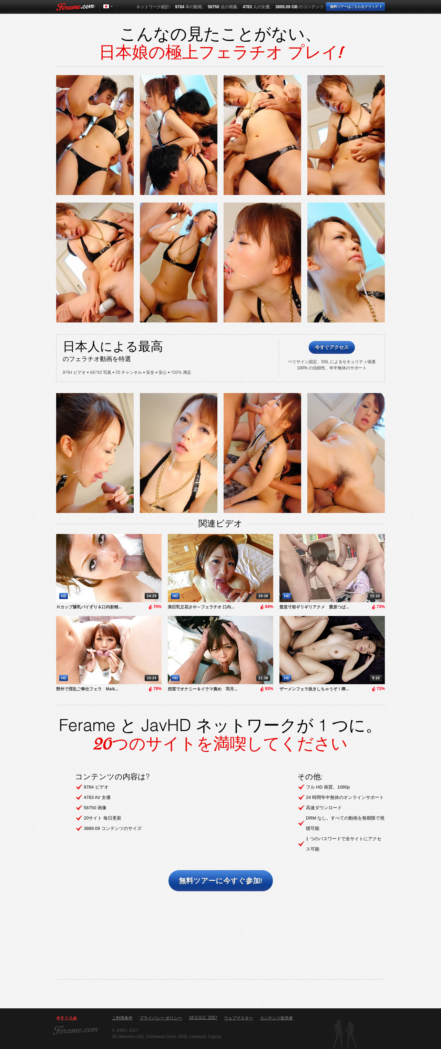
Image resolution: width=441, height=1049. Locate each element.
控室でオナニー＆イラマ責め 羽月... (202, 689)
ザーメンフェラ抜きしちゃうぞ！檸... (314, 689)
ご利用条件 (122, 1018)
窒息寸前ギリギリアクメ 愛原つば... (314, 607)
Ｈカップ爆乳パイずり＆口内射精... (89, 607)
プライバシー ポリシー (161, 1018)
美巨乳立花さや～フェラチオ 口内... (201, 607)
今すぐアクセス (332, 347)
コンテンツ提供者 (276, 1018)
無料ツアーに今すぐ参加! (221, 881)
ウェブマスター (238, 1018)
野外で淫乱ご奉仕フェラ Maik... (87, 689)
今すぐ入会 (66, 1018)
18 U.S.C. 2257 (203, 1017)
